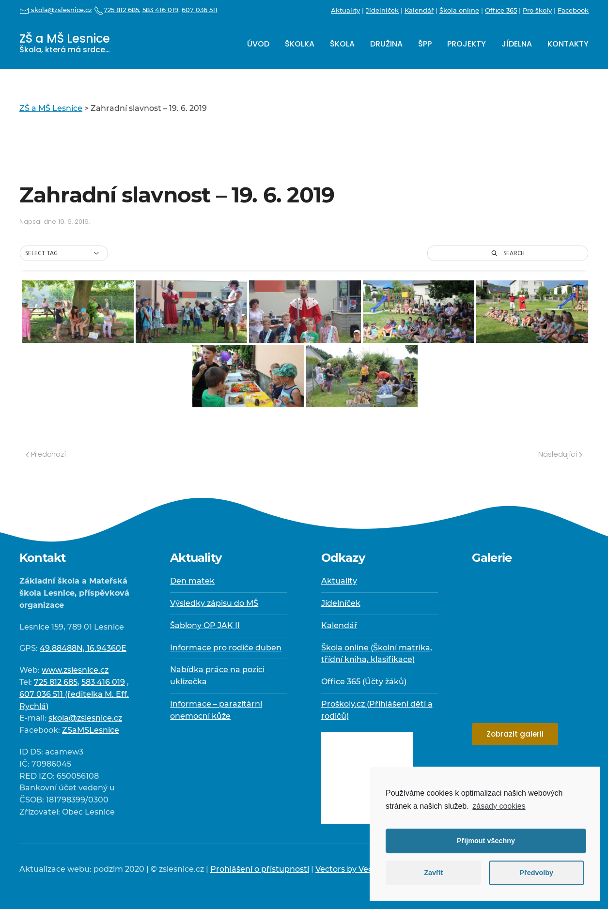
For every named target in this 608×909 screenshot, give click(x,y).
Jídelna (516, 43)
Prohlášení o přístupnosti (259, 869)
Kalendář (419, 10)
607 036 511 (200, 10)
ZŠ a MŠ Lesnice (64, 43)
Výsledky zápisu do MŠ (214, 603)
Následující (560, 454)
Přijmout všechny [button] (486, 841)
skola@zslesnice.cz (55, 10)
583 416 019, (161, 10)
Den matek (192, 580)
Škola (342, 43)
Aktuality (345, 10)
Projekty (466, 43)
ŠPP (425, 43)
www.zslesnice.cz (75, 670)
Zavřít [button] (433, 873)
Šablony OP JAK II (205, 625)
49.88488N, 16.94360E (83, 648)
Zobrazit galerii (515, 734)
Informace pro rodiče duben (225, 647)
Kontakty (568, 43)
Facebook (573, 10)
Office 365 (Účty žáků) (363, 681)
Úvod (258, 43)
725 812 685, (117, 10)
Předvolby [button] (536, 873)
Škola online (459, 10)
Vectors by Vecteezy (354, 869)
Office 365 (501, 10)
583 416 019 (103, 682)
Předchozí (46, 454)
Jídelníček (382, 10)
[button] (64, 253)
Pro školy (537, 10)
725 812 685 (56, 682)
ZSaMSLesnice (90, 730)
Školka (299, 43)
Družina (386, 43)
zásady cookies (498, 806)
